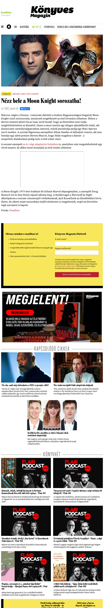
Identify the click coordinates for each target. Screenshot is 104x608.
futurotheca (50, 27)
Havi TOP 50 (37, 27)
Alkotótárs (25, 27)
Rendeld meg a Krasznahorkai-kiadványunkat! (77, 27)
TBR (16, 27)
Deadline (14, 210)
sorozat (23, 94)
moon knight (16, 94)
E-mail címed (61, 239)
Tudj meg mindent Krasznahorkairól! (83, 21)
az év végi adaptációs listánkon (40, 144)
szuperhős (35, 94)
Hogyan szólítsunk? (63, 248)
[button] (2, 27)
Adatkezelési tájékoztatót (66, 266)
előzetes (29, 94)
